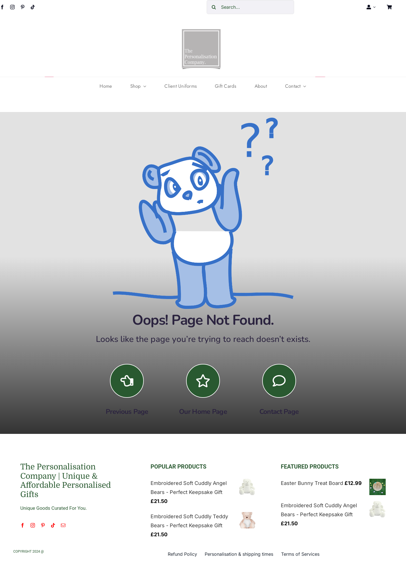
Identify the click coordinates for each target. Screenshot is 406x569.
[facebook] (22, 525)
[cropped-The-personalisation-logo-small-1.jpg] (201, 31)
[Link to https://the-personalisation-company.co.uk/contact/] (279, 381)
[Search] (214, 7)
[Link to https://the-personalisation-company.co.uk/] (203, 381)
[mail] (63, 525)
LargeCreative (57, 551)
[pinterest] (22, 7)
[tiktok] (32, 7)
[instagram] (12, 7)
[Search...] (250, 7)
